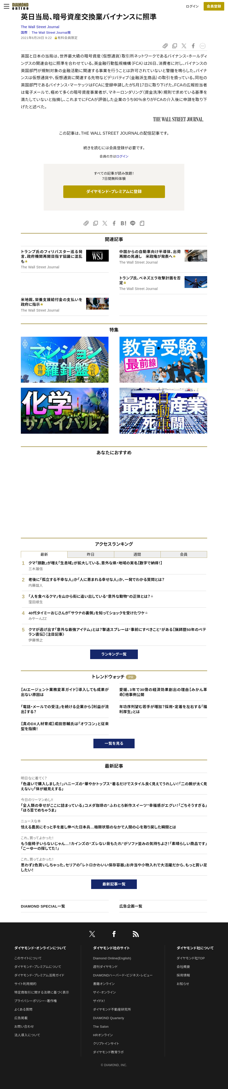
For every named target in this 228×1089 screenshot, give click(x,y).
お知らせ (183, 984)
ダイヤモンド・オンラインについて (40, 948)
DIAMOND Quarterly (108, 1018)
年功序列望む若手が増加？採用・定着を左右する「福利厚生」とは (163, 709)
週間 (137, 554)
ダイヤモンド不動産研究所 (112, 1009)
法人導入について (27, 1035)
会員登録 (214, 6)
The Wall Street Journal (40, 27)
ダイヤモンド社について (195, 948)
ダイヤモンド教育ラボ (108, 1052)
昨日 (91, 554)
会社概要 (183, 967)
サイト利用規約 (25, 984)
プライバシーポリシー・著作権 (35, 1001)
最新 (44, 554)
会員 (184, 554)
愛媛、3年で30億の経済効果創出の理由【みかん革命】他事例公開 (163, 692)
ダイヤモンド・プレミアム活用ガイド (39, 975)
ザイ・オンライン (104, 992)
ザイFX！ (99, 1001)
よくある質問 (23, 1009)
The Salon (101, 1026)
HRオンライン (103, 1035)
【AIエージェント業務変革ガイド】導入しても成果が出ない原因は (65, 692)
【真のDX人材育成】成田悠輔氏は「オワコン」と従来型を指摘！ (65, 726)
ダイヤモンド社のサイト (111, 948)
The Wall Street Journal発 (51, 32)
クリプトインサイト (106, 1044)
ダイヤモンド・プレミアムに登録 (114, 191)
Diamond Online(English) (112, 958)
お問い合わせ (24, 1026)
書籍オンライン (104, 984)
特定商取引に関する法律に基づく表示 (41, 992)
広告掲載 (21, 1018)
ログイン (192, 6)
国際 (24, 32)
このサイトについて (28, 958)
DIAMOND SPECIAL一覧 (43, 906)
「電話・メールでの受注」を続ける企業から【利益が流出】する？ (65, 709)
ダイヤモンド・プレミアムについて (37, 967)
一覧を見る (114, 743)
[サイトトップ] (18, 6)
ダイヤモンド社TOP (191, 958)
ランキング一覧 (114, 654)
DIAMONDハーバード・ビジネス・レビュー (123, 975)
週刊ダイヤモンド (105, 967)
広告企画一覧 (130, 906)
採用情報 (183, 975)
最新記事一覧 (114, 884)
